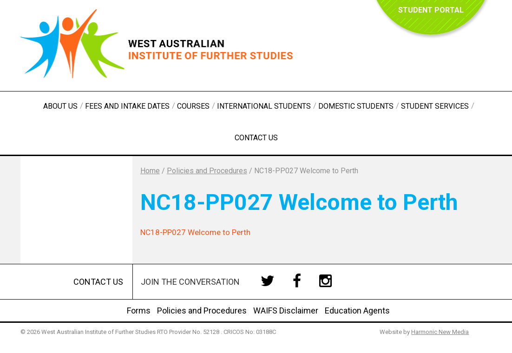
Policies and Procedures (202, 310)
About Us (60, 106)
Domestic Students (356, 106)
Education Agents (357, 310)
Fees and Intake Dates (127, 106)
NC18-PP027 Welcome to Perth (195, 232)
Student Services (435, 106)
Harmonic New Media (440, 331)
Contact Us (256, 137)
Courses (193, 106)
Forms (139, 310)
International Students (264, 106)
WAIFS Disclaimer (285, 310)
